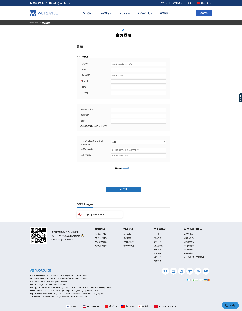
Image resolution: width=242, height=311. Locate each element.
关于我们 (157, 234)
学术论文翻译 (101, 242)
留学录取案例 (129, 245)
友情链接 (157, 253)
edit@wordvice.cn (65, 239)
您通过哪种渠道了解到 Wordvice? (92, 143)
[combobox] (138, 142)
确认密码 (85, 75)
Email (84, 81)
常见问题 (157, 238)
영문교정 (72, 306)
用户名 (84, 63)
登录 (189, 3)
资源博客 (127, 238)
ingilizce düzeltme (165, 306)
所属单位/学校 (87, 109)
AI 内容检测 (189, 253)
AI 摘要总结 (189, 242)
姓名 (83, 86)
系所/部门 (85, 115)
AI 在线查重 (189, 249)
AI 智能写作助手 (193, 229)
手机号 (84, 92)
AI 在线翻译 (189, 245)
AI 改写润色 (189, 238)
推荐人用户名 (87, 149)
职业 (83, 120)
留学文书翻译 (101, 245)
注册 (123, 189)
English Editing (92, 306)
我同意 (123, 168)
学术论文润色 (101, 234)
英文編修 (127, 306)
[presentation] (123, 177)
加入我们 (157, 257)
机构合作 (157, 261)
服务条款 (157, 249)
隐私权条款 (158, 245)
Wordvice (33, 22)
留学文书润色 (101, 238)
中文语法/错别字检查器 (194, 257)
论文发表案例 (129, 242)
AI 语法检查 (189, 234)
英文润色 (111, 306)
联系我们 (157, 242)
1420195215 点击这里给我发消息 (69, 235)
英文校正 (144, 306)
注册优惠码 (86, 155)
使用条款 (125, 168)
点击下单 (204, 13)
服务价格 (127, 234)
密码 (83, 69)
